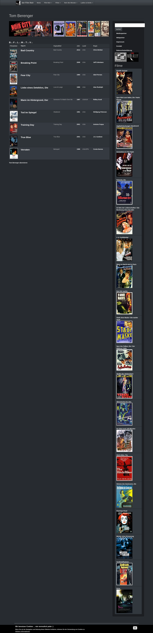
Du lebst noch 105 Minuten (125, 429)
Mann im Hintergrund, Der (34, 100)
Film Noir (48, 3)
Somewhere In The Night (125, 152)
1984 (78, 75)
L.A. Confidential (122, 237)
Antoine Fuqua (98, 124)
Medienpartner (121, 33)
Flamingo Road (121, 511)
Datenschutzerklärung (124, 50)
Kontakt (119, 46)
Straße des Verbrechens (124, 374)
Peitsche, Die (121, 180)
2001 (78, 124)
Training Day (27, 125)
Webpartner (120, 37)
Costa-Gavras (98, 149)
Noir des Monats (70, 3)
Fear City (25, 75)
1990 (78, 87)
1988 (78, 149)
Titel (23, 46)
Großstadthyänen (122, 562)
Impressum (120, 42)
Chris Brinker (98, 50)
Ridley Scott (97, 99)
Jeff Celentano (98, 62)
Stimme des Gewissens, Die (126, 484)
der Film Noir (28, 3)
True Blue (26, 137)
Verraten (25, 149)
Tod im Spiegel (28, 112)
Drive (118, 588)
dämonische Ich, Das (123, 402)
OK (135, 628)
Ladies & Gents (87, 3)
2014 (78, 50)
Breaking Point (28, 63)
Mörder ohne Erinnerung (125, 536)
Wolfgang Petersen (100, 112)
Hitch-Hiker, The (122, 455)
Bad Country (27, 50)
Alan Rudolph (98, 87)
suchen (118, 29)
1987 (78, 99)
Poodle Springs (121, 71)
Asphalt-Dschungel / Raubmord (127, 126)
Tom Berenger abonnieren (18, 163)
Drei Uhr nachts (122, 291)
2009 (78, 62)
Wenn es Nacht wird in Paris (126, 264)
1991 (78, 112)
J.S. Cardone (97, 137)
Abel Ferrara (97, 75)
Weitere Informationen (22, 631)
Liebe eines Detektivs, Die (34, 87)
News (39, 3)
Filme (58, 3)
